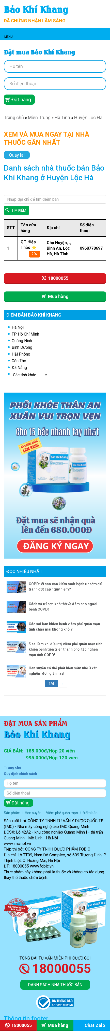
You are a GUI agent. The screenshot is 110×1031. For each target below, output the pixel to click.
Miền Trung (39, 117)
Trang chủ (14, 117)
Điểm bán (90, 813)
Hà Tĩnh (62, 117)
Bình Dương (22, 347)
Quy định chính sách (20, 774)
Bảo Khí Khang (36, 9)
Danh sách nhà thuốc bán (55, 984)
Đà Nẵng (19, 367)
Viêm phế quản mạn (62, 813)
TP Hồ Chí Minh (25, 334)
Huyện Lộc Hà (88, 117)
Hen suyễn (33, 813)
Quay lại (17, 155)
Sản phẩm (12, 813)
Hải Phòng (21, 354)
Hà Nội (18, 327)
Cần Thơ (19, 360)
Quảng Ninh (22, 340)
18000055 (61, 968)
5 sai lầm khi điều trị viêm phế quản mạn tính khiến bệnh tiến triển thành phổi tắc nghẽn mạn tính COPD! (65, 649)
